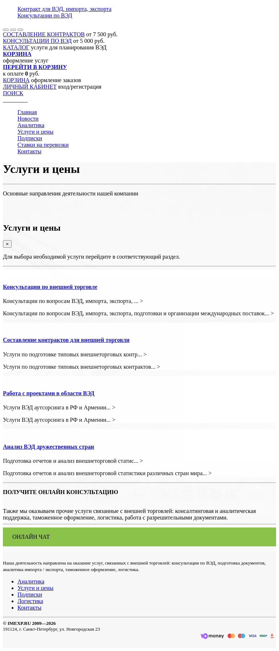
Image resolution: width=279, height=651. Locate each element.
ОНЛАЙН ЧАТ (31, 537)
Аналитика (30, 125)
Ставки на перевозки (43, 145)
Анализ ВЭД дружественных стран (48, 447)
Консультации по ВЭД (44, 15)
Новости (28, 119)
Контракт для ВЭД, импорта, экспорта (64, 9)
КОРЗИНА (16, 80)
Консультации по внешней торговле (50, 287)
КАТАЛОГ (16, 47)
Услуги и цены (35, 132)
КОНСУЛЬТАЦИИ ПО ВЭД (37, 41)
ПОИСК (13, 93)
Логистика (30, 601)
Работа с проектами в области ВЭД (48, 393)
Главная (27, 112)
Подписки (29, 138)
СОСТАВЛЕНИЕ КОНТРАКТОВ (44, 34)
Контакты (29, 151)
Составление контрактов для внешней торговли (66, 340)
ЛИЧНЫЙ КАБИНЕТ (30, 87)
